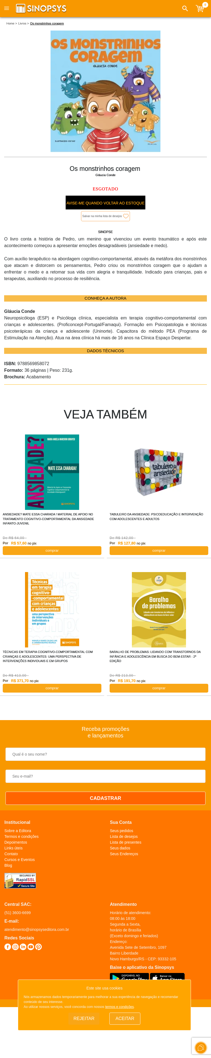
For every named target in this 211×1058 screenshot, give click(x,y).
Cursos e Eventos (19, 859)
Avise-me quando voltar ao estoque (105, 203)
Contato (11, 854)
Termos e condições (21, 836)
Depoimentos (15, 842)
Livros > (23, 23)
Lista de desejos (124, 836)
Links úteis (13, 848)
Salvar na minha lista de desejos (102, 216)
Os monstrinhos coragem (47, 23)
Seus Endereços (124, 854)
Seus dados (120, 848)
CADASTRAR (105, 798)
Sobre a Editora (17, 831)
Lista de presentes (125, 842)
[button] (185, 8)
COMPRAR (52, 550)
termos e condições (119, 1007)
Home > (11, 23)
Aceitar (125, 1018)
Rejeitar (84, 1018)
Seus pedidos (121, 831)
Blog (8, 865)
